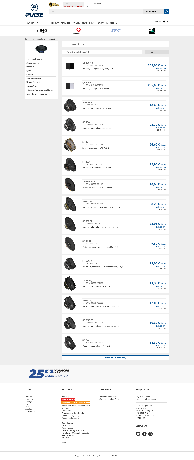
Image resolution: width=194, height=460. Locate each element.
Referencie (65, 23)
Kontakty (99, 23)
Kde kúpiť (55, 23)
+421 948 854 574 (96, 3)
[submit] (166, 11)
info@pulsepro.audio (148, 399)
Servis (84, 23)
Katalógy (76, 23)
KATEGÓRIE (32, 23)
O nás (91, 23)
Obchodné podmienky (108, 397)
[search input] (96, 11)
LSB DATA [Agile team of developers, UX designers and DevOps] (115, 456)
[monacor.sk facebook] (145, 435)
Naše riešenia (111, 23)
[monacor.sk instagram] (151, 435)
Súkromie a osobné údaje (109, 399)
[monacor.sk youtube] (139, 435)
